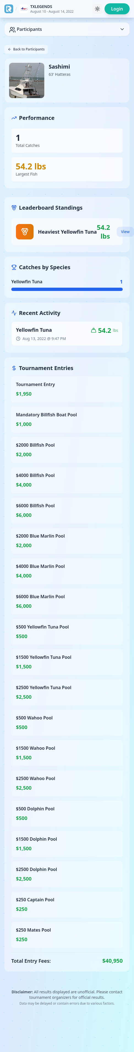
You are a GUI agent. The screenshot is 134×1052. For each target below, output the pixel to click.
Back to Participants (26, 49)
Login (117, 9)
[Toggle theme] (97, 9)
